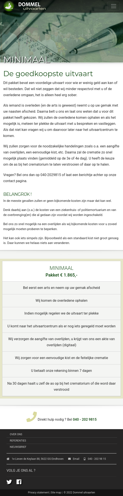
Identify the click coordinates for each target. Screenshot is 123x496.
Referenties (18, 440)
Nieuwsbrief (18, 446)
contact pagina (14, 181)
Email (73, 458)
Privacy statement (38, 492)
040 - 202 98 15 (95, 458)
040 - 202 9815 (85, 419)
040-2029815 (50, 175)
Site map (56, 492)
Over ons (16, 434)
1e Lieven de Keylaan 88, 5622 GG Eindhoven (35, 458)
